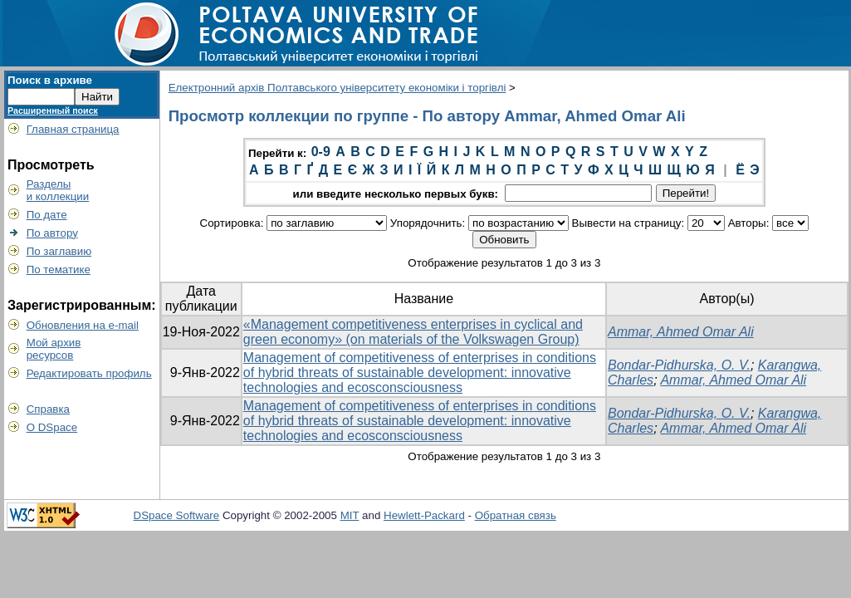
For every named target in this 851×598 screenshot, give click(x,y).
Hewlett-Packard (424, 515)
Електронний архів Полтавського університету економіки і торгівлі (337, 87)
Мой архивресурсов (54, 348)
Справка (48, 409)
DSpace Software (177, 515)
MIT (349, 515)
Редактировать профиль (89, 373)
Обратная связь (515, 515)
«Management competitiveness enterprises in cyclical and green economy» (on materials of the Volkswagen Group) (413, 331)
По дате (47, 214)
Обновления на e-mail (83, 325)
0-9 (320, 152)
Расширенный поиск (52, 110)
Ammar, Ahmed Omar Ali (681, 332)
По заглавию (59, 251)
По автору (52, 233)
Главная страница (73, 129)
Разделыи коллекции (58, 190)
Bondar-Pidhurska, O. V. (679, 365)
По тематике (58, 269)
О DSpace (52, 427)
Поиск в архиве (49, 80)
